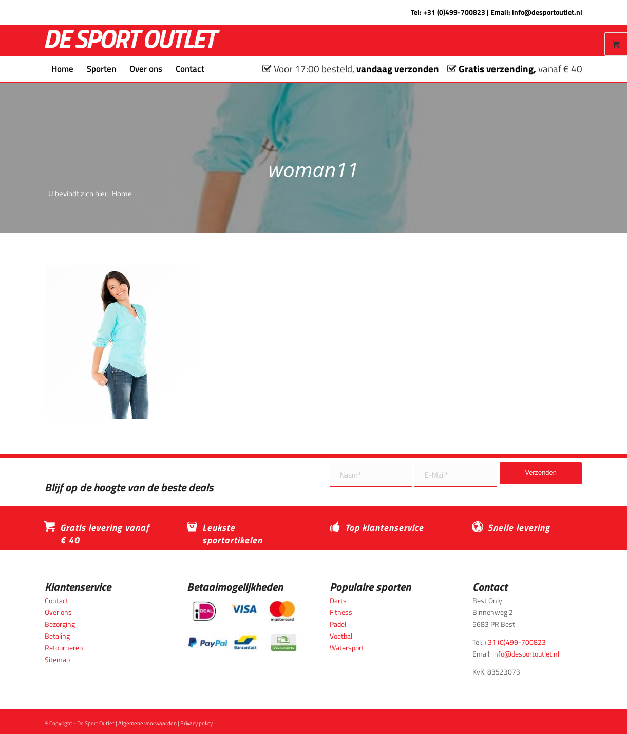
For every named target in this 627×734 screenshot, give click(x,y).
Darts (338, 600)
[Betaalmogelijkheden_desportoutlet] (242, 626)
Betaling (57, 635)
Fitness (341, 612)
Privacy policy (196, 723)
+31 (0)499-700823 (454, 12)
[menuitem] (62, 69)
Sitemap (57, 659)
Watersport (347, 647)
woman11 (314, 169)
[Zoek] (217, 69)
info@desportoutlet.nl (547, 12)
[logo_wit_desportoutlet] (132, 40)
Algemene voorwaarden (147, 723)
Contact (56, 600)
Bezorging (60, 624)
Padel (338, 624)
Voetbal (341, 635)
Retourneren (64, 647)
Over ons (58, 612)
